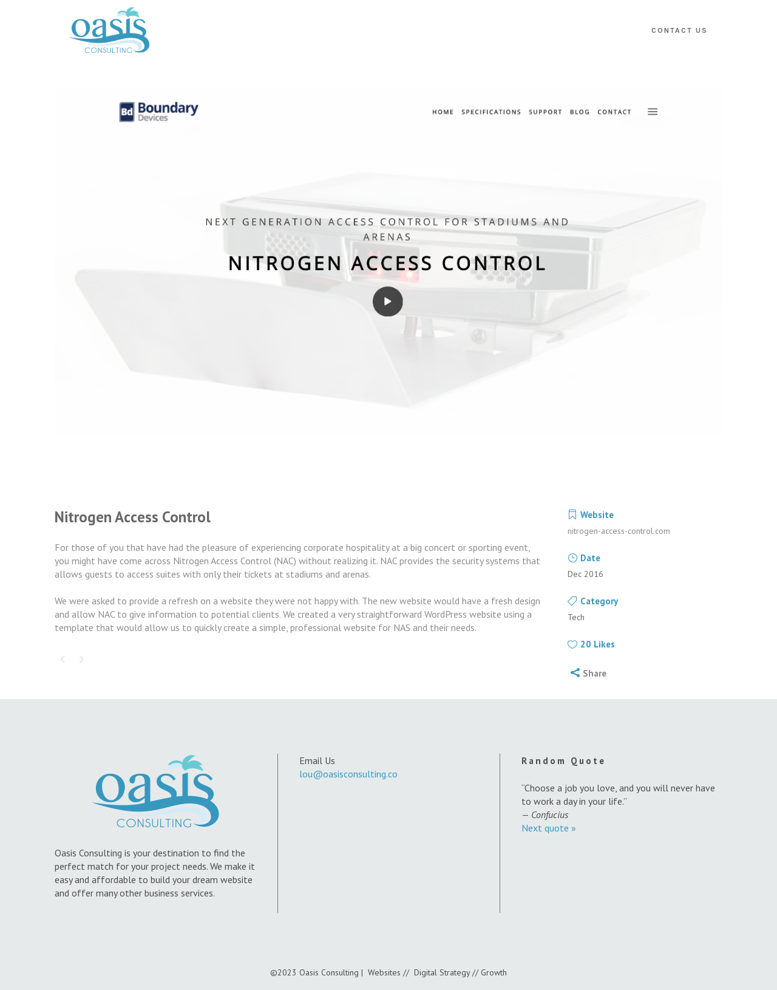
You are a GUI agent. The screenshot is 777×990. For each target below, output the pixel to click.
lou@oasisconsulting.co (348, 774)
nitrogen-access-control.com (619, 530)
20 (597, 644)
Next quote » (548, 828)
